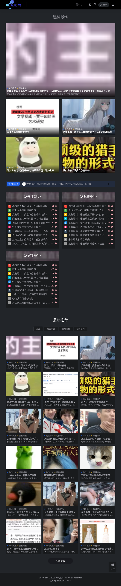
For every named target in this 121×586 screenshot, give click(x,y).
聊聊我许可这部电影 (23, 298)
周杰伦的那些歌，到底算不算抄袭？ (31, 222)
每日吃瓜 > (34, 196)
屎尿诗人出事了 (52, 548)
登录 (103, 5)
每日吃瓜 (12, 88)
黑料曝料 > (34, 255)
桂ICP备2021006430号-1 (60, 580)
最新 (38, 329)
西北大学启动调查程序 (18, 132)
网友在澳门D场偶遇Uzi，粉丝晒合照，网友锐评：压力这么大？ (31, 171)
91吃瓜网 (59, 577)
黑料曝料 (60, 16)
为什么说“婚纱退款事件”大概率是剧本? (96, 550)
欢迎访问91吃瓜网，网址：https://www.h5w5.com (57, 183)
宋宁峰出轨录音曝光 (79, 239)
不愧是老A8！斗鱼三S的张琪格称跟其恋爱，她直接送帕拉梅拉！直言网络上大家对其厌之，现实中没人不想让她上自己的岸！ (59, 92)
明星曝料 (81, 329)
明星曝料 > (90, 196)
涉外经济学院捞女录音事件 (76, 170)
